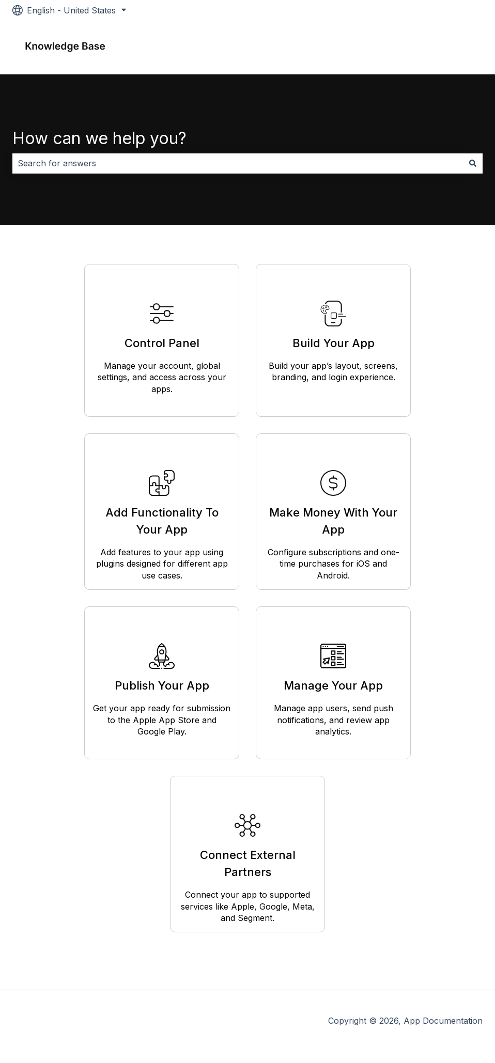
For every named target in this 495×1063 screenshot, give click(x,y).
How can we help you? (99, 138)
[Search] (473, 163)
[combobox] (237, 163)
